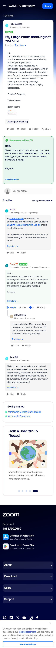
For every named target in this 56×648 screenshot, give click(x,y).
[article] (28, 231)
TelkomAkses (16, 24)
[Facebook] (37, 617)
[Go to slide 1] (19, 491)
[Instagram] (31, 617)
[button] (4, 6)
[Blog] (5, 617)
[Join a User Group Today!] (28, 458)
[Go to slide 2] (22, 491)
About (8, 565)
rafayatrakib (20, 315)
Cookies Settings (28, 644)
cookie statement (27, 632)
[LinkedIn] (11, 617)
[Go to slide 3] (26, 491)
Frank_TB (14, 264)
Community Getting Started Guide (24, 411)
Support (9, 599)
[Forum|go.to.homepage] (22, 6)
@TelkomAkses (17, 218)
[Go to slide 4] (30, 491)
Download (10, 576)
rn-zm (12, 209)
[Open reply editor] (28, 191)
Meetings (8, 15)
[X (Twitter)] (18, 617)
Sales (7, 588)
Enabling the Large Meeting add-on (23, 225)
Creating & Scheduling (17, 121)
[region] (28, 634)
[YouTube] (24, 617)
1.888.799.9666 (12, 529)
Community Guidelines (19, 416)
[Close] (50, 623)
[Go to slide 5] (35, 491)
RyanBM (14, 357)
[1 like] (31, 307)
